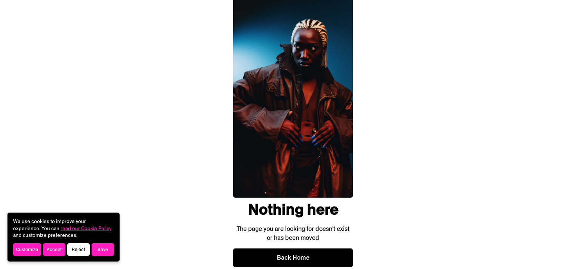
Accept (54, 249)
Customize (27, 249)
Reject (78, 249)
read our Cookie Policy (86, 228)
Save (103, 249)
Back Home (293, 257)
